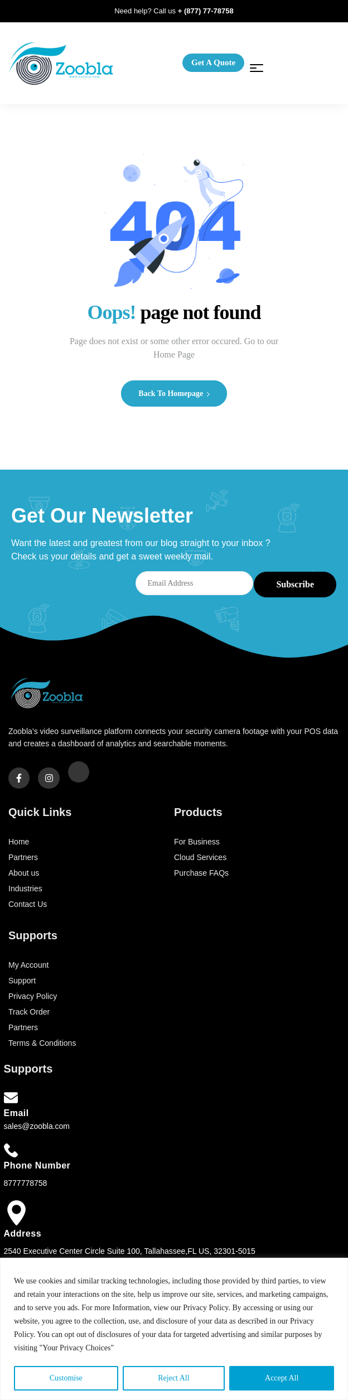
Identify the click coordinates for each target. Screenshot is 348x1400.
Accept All (281, 1378)
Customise (66, 1378)
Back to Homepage (173, 393)
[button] (213, 63)
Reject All (173, 1378)
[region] (174, 1329)
